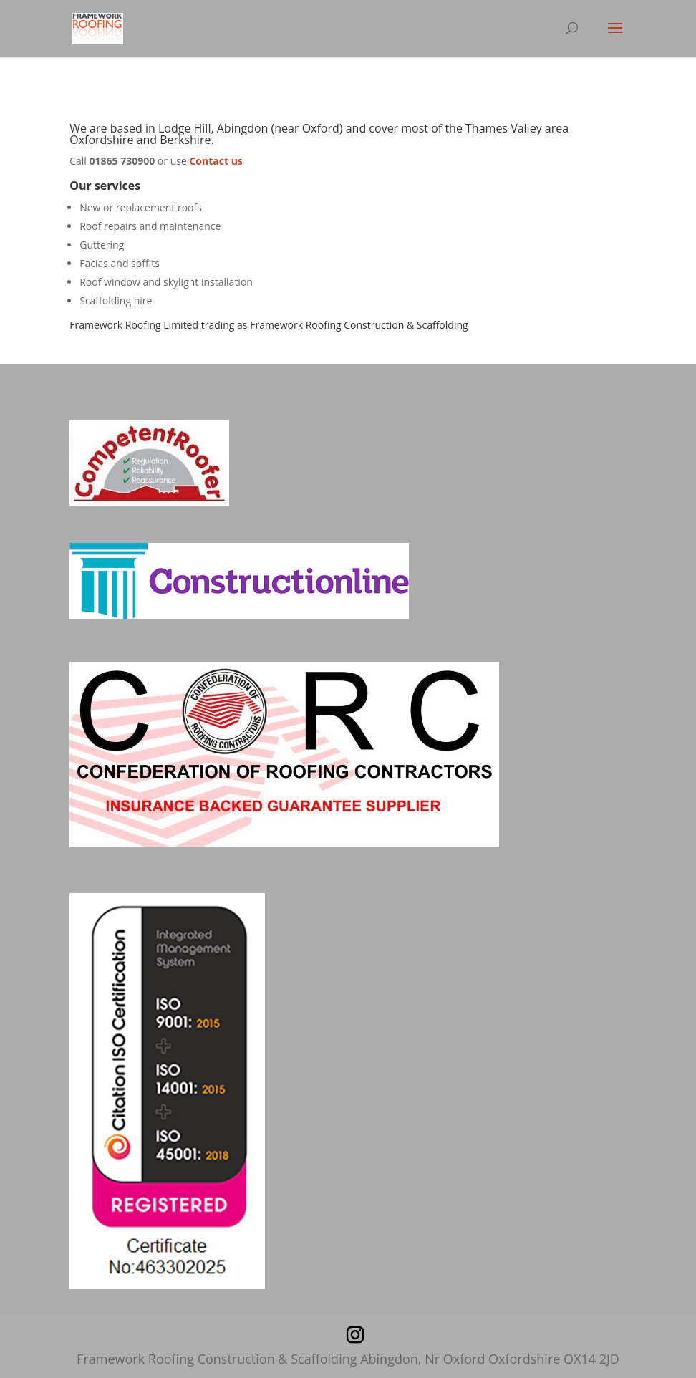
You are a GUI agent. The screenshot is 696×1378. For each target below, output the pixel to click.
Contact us (215, 161)
